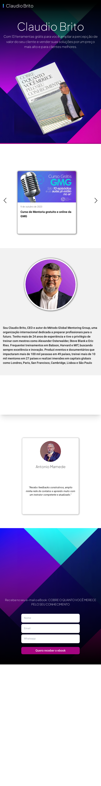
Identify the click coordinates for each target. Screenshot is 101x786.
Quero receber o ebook (50, 650)
